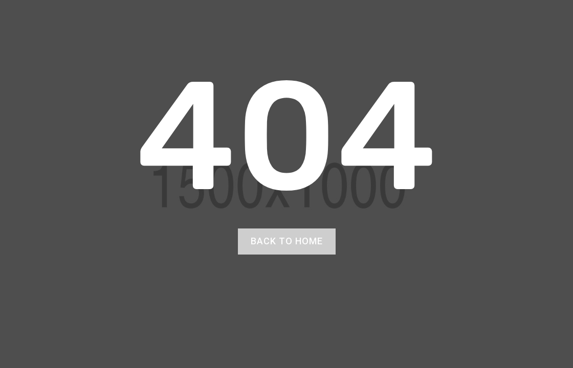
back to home (287, 241)
